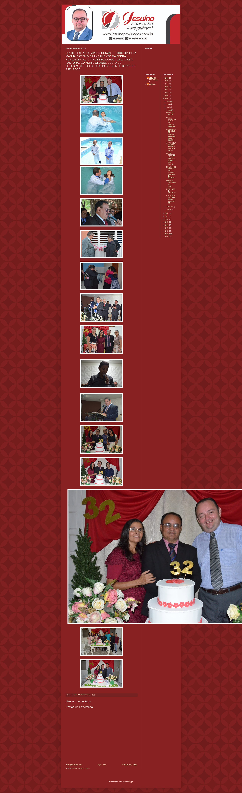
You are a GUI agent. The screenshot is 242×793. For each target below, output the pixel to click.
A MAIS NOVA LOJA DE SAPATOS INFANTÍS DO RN (171, 146)
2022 (167, 90)
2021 (167, 93)
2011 (167, 234)
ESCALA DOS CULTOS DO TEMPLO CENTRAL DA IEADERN (171, 172)
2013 (167, 228)
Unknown (152, 84)
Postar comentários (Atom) (81, 768)
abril (168, 107)
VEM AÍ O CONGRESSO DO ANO (171, 183)
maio (168, 104)
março (169, 110)
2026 (167, 78)
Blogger (130, 782)
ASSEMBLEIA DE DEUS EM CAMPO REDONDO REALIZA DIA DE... (171, 134)
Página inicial (102, 765)
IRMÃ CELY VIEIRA (170, 113)
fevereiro (170, 207)
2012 (167, 231)
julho (168, 101)
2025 (167, 81)
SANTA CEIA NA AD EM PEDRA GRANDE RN (170, 199)
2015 (167, 222)
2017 (167, 216)
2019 (167, 99)
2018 (167, 213)
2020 (167, 96)
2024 (167, 84)
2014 (167, 225)
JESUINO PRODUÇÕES (153, 80)
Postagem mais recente (74, 765)
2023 (167, 87)
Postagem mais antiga (129, 765)
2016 (167, 219)
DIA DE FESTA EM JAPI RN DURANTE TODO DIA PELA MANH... (170, 158)
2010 (167, 237)
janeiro (169, 210)
